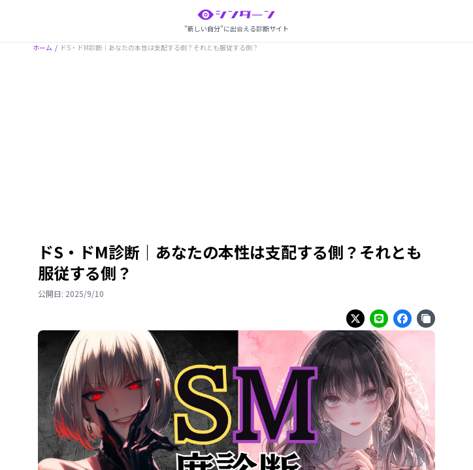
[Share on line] (379, 318)
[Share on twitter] (355, 318)
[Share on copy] (426, 318)
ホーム (42, 47)
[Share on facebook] (402, 318)
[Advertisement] (236, 149)
